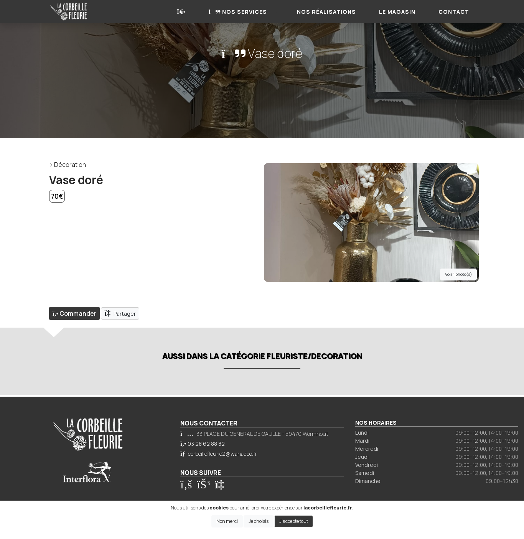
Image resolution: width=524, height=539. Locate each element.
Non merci (227, 521)
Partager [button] (120, 313)
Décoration (70, 164)
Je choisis (259, 521)
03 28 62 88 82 (206, 443)
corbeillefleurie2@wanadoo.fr (222, 453)
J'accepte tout (293, 521)
